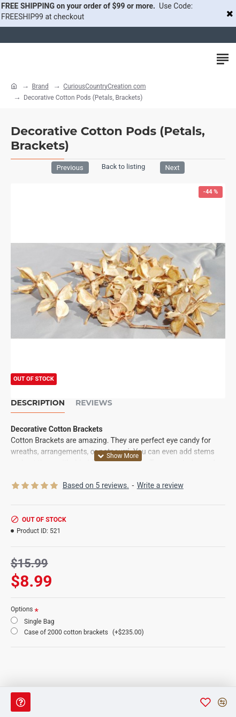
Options (22, 609)
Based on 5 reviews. (96, 485)
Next (172, 168)
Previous (70, 168)
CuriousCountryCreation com (104, 86)
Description (38, 403)
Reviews (93, 403)
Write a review (160, 485)
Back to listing (123, 166)
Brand (40, 86)
